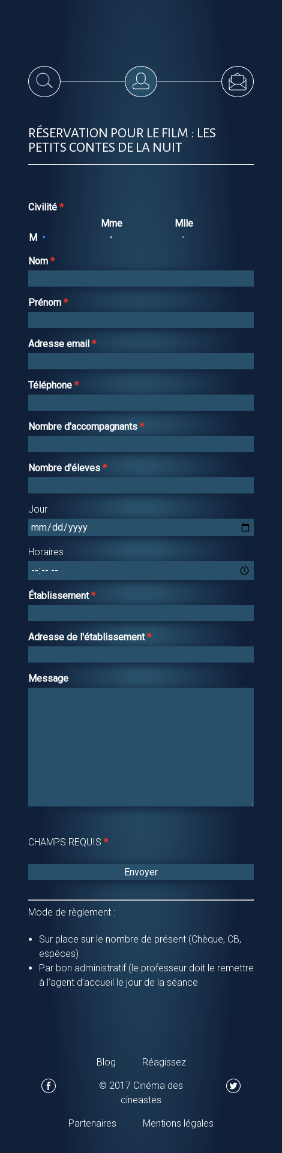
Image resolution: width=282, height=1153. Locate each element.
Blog (106, 1062)
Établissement (59, 595)
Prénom (46, 302)
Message (48, 678)
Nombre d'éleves (65, 468)
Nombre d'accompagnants (84, 426)
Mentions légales (178, 1123)
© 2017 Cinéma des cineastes (141, 1093)
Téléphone (51, 385)
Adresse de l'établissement (87, 637)
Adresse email (60, 344)
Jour (37, 509)
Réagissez (164, 1062)
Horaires (46, 552)
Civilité (43, 207)
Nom (39, 261)
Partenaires (92, 1123)
